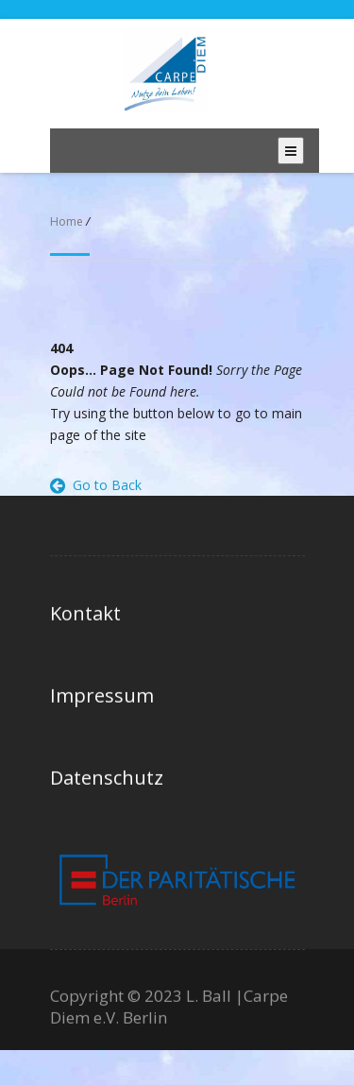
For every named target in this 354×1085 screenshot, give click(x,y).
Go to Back (96, 485)
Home (66, 221)
